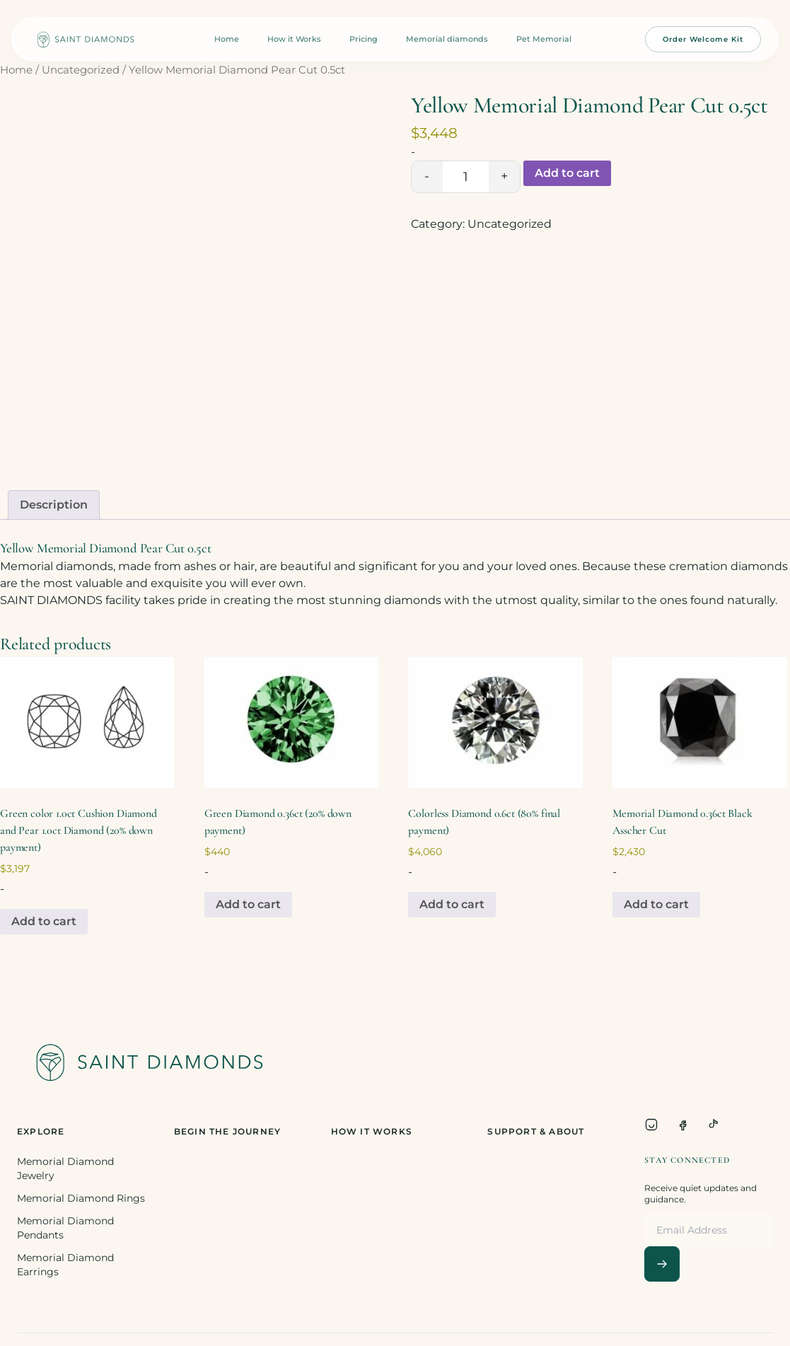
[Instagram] (651, 1125)
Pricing (363, 39)
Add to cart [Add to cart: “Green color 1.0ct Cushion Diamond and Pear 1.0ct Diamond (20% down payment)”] (43, 921)
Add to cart (567, 173)
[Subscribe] (662, 1264)
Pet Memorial (543, 39)
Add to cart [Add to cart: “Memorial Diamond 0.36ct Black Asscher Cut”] (656, 904)
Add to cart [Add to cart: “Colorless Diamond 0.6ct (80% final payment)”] (451, 904)
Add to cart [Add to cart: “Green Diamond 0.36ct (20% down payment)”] (248, 904)
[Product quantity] (466, 176)
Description (54, 504)
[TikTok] (714, 1125)
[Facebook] (682, 1125)
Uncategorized (81, 70)
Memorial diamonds (447, 39)
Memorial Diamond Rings (81, 1198)
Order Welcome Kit (703, 39)
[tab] (54, 505)
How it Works (294, 39)
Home (226, 39)
